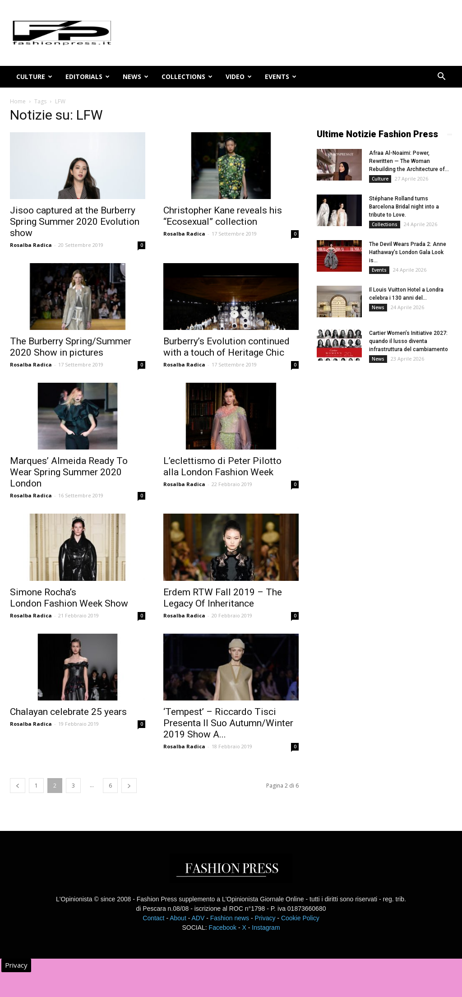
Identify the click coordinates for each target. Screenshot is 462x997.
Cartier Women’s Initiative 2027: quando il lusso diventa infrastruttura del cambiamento (408, 341)
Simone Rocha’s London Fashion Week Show (69, 598)
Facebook (222, 927)
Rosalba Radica (31, 244)
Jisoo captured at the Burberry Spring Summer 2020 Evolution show (74, 221)
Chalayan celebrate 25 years (68, 711)
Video (239, 76)
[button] (441, 77)
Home (18, 101)
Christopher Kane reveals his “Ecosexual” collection (222, 216)
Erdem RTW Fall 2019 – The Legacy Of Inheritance (222, 598)
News (135, 76)
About (178, 918)
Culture (34, 76)
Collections (187, 76)
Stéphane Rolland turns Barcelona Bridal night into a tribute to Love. (404, 206)
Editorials (87, 76)
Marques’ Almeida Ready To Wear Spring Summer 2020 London (69, 472)
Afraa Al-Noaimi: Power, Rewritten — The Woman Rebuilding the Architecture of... (409, 161)
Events (280, 76)
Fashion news (229, 918)
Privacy (265, 918)
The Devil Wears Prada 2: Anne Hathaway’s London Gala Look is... (407, 252)
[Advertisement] (384, 520)
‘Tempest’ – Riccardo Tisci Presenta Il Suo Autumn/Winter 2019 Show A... (228, 723)
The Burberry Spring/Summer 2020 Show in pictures (70, 347)
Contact (153, 918)
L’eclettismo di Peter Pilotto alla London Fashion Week (222, 466)
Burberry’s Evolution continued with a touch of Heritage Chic (226, 347)
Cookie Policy (300, 918)
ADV (197, 918)
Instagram (266, 927)
